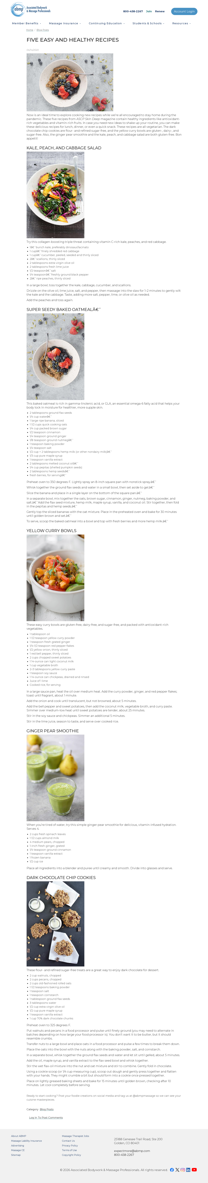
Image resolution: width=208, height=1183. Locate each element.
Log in (33, 1117)
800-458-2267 (133, 11)
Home (29, 30)
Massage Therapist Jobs (75, 1136)
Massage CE (18, 1150)
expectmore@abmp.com (132, 1151)
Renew (160, 11)
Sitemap (16, 1155)
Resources (180, 23)
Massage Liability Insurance (26, 1140)
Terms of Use (69, 1150)
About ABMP (18, 1136)
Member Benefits (25, 23)
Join (149, 11)
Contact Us (68, 1140)
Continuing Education (105, 23)
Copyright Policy (71, 1155)
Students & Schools (147, 23)
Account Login (184, 11)
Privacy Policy (70, 1145)
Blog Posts (43, 30)
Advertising (17, 1145)
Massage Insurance (63, 23)
